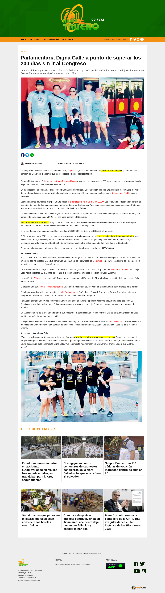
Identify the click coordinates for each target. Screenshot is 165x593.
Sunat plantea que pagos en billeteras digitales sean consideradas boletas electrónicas (41, 520)
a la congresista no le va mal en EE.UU (86, 202)
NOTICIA (24, 51)
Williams (37, 278)
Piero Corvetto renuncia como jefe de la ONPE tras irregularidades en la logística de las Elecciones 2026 (123, 522)
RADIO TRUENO (69, 553)
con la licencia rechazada (51, 287)
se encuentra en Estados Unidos (62, 181)
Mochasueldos (115, 321)
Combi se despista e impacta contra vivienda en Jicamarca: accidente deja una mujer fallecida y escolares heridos (81, 522)
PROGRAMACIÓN (51, 39)
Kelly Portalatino (67, 292)
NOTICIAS (35, 39)
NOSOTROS (67, 39)
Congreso (97, 261)
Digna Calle (73, 171)
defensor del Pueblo (121, 193)
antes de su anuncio (119, 269)
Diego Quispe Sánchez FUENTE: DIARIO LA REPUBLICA (52, 163)
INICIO (24, 39)
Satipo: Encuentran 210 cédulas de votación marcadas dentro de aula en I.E (123, 468)
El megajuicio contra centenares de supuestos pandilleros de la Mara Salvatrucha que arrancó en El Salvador (82, 470)
